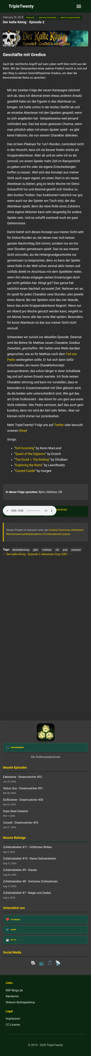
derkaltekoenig (20, 549)
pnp (65, 549)
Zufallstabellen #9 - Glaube (20, 870)
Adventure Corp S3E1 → (56, 554)
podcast (30, 17)
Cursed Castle (25, 471)
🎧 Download (58, 509)
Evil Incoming (24, 448)
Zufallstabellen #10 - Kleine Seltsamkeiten (29, 858)
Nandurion (12, 996)
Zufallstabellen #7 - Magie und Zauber (27, 893)
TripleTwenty (21, 6)
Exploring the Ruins (28, 465)
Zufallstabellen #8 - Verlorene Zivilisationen (30, 881)
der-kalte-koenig (47, 17)
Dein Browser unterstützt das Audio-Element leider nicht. (29, 510)
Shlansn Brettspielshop (20, 1002)
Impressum (13, 1018)
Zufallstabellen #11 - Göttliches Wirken (27, 847)
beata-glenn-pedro (70, 17)
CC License (13, 1024)
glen (35, 549)
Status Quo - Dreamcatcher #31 (23, 788)
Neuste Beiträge (14, 838)
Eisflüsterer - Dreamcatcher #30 (23, 799)
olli (57, 549)
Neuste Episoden (15, 767)
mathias (46, 549)
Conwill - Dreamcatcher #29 (20, 822)
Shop (22, 430)
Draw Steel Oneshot (15, 811)
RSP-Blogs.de (14, 990)
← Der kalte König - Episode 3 (21, 554)
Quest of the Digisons (30, 454)
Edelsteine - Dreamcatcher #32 (22, 777)
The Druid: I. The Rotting (32, 459)
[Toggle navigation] (78, 6)
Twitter (59, 425)
